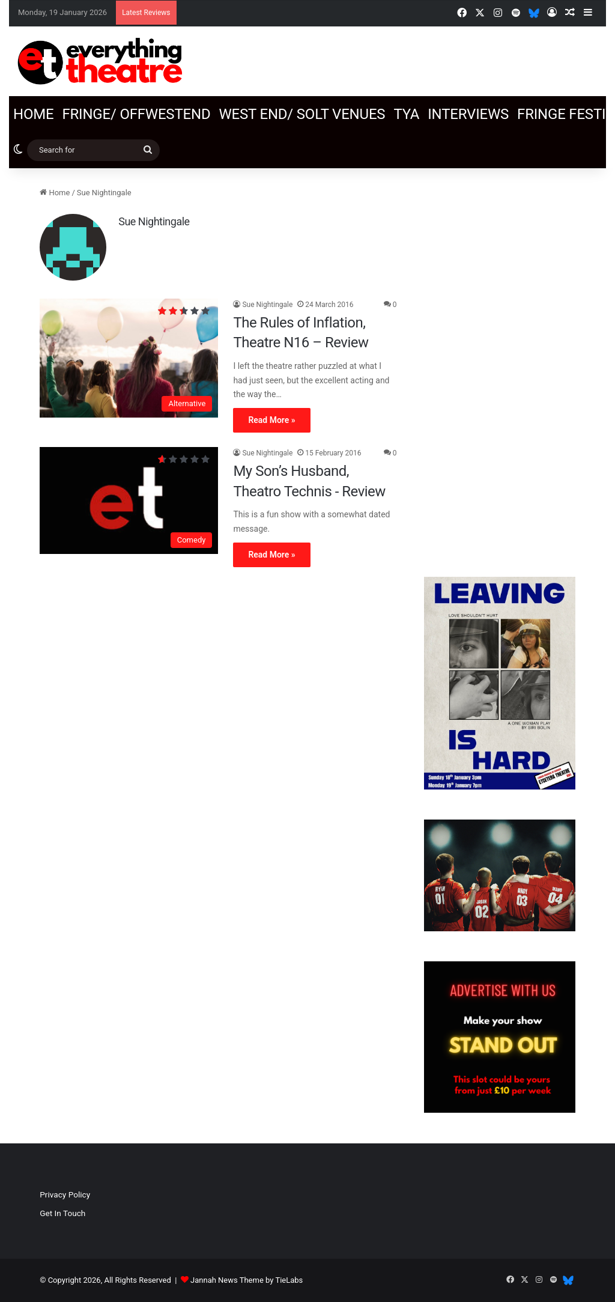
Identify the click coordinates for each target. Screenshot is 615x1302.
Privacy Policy (65, 1194)
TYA (406, 114)
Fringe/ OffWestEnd (136, 114)
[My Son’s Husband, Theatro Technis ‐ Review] (129, 500)
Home (33, 114)
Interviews (468, 114)
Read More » (271, 420)
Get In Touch (62, 1213)
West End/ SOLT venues (302, 114)
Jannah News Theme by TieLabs (246, 1280)
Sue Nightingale (153, 221)
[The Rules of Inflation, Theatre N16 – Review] (129, 358)
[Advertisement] (499, 366)
